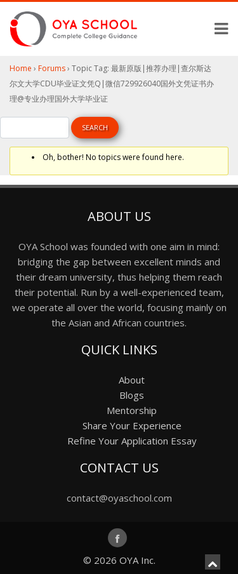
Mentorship (132, 410)
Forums (51, 68)
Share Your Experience (132, 425)
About (132, 379)
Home (21, 68)
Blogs (131, 395)
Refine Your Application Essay (132, 440)
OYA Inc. (137, 560)
